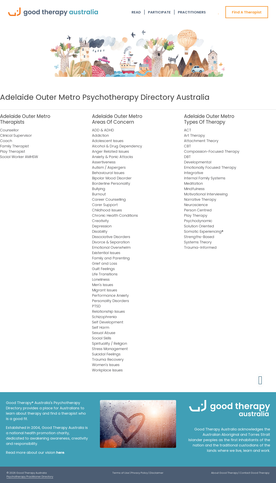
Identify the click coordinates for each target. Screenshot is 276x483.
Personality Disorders (110, 300)
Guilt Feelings (103, 268)
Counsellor (9, 130)
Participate (159, 12)
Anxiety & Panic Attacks (112, 156)
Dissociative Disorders (111, 236)
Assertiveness (104, 162)
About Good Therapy (224, 473)
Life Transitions (105, 274)
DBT (187, 156)
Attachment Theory (201, 140)
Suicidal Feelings (106, 354)
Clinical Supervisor (16, 135)
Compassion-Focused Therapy (211, 151)
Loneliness (101, 279)
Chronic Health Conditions (115, 215)
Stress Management (110, 348)
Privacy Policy (139, 473)
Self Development (107, 322)
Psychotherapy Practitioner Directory (30, 476)
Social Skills (101, 338)
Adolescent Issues (107, 140)
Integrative (193, 172)
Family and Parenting (111, 258)
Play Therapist (12, 151)
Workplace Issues (107, 370)
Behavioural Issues (108, 172)
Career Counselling (109, 199)
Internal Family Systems (204, 178)
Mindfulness (194, 188)
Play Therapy (195, 215)
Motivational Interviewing (206, 194)
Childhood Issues (107, 210)
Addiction (100, 135)
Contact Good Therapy (254, 473)
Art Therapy (194, 135)
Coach (6, 140)
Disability (99, 231)
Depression (102, 226)
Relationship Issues (108, 311)
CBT (187, 146)
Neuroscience (196, 204)
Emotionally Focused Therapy (210, 167)
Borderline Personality (111, 183)
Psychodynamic (198, 220)
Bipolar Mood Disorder (112, 178)
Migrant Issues (104, 290)
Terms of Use (120, 473)
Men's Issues (102, 284)
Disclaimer (156, 473)
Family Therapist (14, 146)
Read (136, 12)
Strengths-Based (199, 236)
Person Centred (198, 210)
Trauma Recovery (108, 359)
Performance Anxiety (110, 295)
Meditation (193, 183)
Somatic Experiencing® (203, 231)
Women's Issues (106, 364)
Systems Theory (198, 242)
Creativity (100, 220)
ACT (187, 130)
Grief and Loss (104, 263)
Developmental (197, 162)
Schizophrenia (104, 316)
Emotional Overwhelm (111, 247)
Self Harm (100, 327)
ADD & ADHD (103, 130)
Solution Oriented (199, 226)
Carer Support (105, 204)
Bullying (98, 188)
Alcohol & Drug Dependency (117, 146)
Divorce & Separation (111, 242)
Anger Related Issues (110, 151)
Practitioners (192, 12)
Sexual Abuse (103, 332)
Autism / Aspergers (109, 167)
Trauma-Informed (200, 247)
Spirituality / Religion (109, 343)
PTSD (96, 306)
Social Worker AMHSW (19, 156)
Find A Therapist (247, 12)
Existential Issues (106, 252)
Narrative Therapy (200, 199)
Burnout (99, 194)
